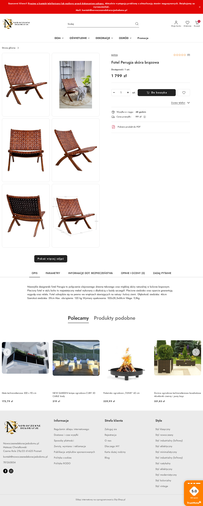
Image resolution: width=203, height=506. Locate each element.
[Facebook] (5, 471)
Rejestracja (110, 435)
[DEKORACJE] (104, 38)
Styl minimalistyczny (166, 452)
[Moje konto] (176, 24)
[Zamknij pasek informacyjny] (199, 7)
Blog (107, 457)
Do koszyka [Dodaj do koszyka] (157, 92)
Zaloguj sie (111, 429)
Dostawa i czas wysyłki (66, 435)
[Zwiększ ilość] (127, 92)
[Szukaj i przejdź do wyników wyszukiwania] (137, 24)
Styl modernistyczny (166, 475)
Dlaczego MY (112, 446)
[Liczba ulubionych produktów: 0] (187, 24)
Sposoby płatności (64, 440)
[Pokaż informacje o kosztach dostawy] (144, 117)
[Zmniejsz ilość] (113, 92)
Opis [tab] (34, 273)
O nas (108, 440)
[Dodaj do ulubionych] (184, 92)
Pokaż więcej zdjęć (51, 259)
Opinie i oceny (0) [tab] (133, 273)
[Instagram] (11, 471)
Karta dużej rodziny (115, 452)
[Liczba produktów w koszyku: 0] (197, 24)
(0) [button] (188, 55)
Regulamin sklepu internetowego (71, 429)
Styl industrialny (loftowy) (169, 440)
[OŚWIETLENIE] (79, 38)
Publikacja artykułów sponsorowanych (74, 452)
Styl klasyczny (162, 429)
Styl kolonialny (163, 480)
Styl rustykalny (162, 463)
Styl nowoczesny (164, 435)
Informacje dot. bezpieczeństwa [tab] (90, 273)
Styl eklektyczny (163, 446)
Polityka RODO (62, 463)
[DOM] (59, 38)
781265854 (9, 462)
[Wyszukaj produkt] (103, 24)
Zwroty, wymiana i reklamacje (70, 446)
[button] (26, 84)
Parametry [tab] (53, 273)
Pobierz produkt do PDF (126, 127)
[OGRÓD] (125, 38)
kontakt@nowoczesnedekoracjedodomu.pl (25, 457)
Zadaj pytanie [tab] (162, 273)
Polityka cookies (63, 457)
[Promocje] (143, 38)
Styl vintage (161, 486)
